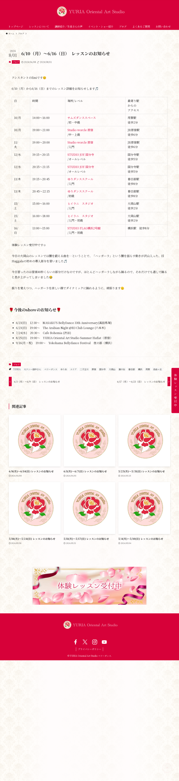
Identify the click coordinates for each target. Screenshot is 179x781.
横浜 (140, 369)
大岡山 (112, 369)
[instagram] (94, 641)
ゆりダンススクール (80, 179)
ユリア (73, 369)
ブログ (16, 61)
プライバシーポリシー (89, 649)
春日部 (131, 369)
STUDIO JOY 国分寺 (81, 155)
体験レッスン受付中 (175, 390)
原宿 (94, 369)
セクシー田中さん (32, 369)
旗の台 (122, 369)
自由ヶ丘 (157, 369)
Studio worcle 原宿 (80, 130)
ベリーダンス (50, 369)
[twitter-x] (84, 641)
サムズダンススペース (82, 118)
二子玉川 (84, 369)
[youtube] (103, 641)
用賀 (148, 369)
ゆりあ (64, 369)
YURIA (17, 369)
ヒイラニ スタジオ (80, 203)
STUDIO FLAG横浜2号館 (84, 228)
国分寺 (102, 369)
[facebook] (75, 641)
